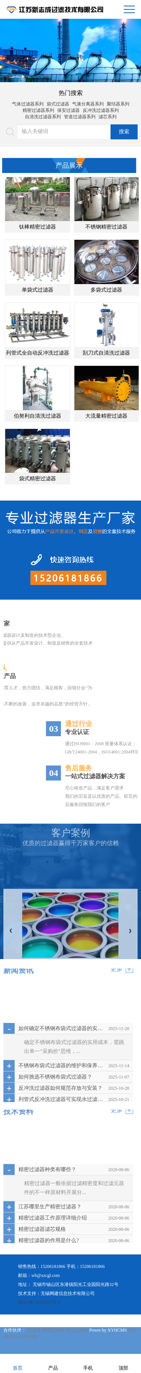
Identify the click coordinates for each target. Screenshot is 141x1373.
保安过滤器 (68, 107)
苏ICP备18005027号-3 (39, 1302)
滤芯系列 (108, 114)
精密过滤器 (53, 1347)
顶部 (123, 1363)
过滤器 (34, 1347)
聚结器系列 (118, 101)
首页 (18, 1363)
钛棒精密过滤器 (47, 227)
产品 (53, 1363)
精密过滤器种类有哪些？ (47, 1219)
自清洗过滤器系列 (43, 114)
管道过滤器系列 (80, 114)
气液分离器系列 (88, 101)
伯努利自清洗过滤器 (47, 416)
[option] (70, 50)
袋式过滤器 (58, 101)
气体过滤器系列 (28, 101)
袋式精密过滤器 (47, 478)
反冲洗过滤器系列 (101, 107)
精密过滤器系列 (38, 107)
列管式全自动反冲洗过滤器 (47, 353)
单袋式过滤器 (48, 290)
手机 (88, 1363)
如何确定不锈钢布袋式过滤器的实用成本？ (61, 1078)
